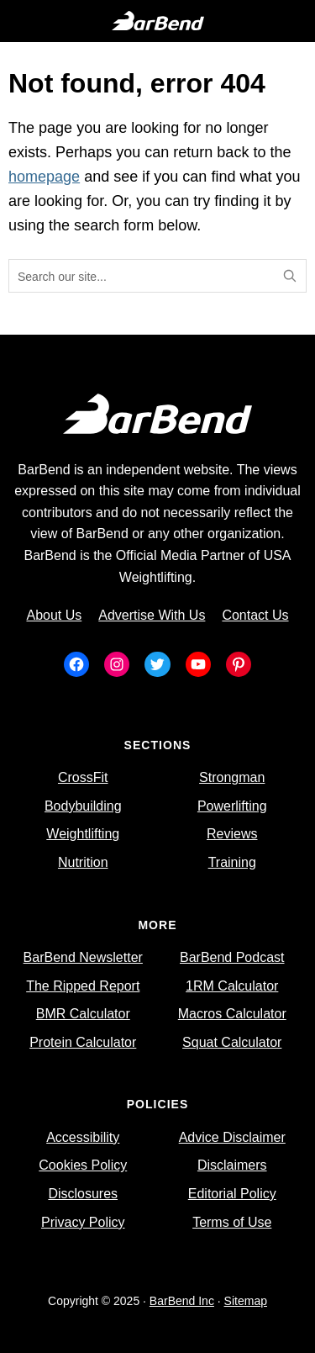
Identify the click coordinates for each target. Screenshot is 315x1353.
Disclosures (83, 1194)
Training (232, 862)
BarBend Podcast (232, 957)
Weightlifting (82, 834)
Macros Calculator (232, 1014)
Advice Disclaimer (232, 1137)
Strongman (232, 777)
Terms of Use (231, 1222)
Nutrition (83, 862)
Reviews (232, 834)
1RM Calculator (232, 986)
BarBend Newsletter (83, 957)
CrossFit (83, 777)
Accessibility (82, 1137)
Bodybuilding (83, 806)
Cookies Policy (83, 1165)
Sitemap (245, 1301)
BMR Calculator (83, 1014)
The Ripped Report (82, 986)
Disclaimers (232, 1165)
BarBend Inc (182, 1301)
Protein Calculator (82, 1042)
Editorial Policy (232, 1194)
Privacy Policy (83, 1222)
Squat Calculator (231, 1042)
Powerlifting (232, 806)
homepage (44, 176)
